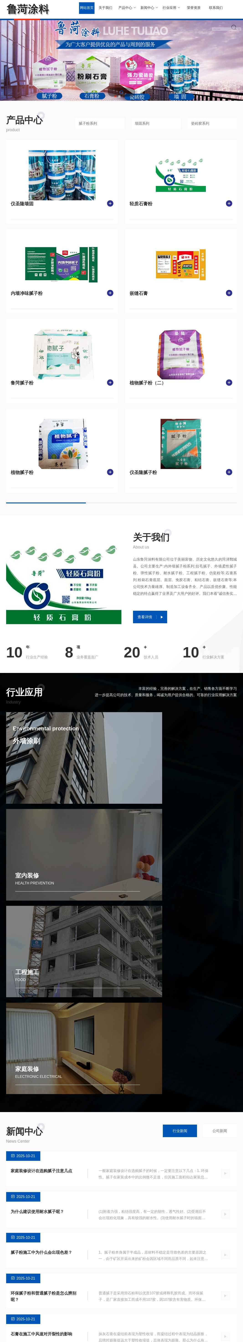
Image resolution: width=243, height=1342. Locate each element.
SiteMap (231, 1334)
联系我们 (213, 9)
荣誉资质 (191, 9)
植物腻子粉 (22, 472)
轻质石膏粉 (141, 203)
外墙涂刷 (33, 747)
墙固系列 (142, 123)
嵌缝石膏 (139, 293)
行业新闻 (180, 960)
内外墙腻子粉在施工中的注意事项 (41, 1204)
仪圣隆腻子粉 (143, 472)
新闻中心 (148, 9)
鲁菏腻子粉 (22, 382)
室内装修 (146, 789)
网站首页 (86, 9)
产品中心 (127, 9)
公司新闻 (219, 960)
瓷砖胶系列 (200, 123)
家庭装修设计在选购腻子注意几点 (41, 1000)
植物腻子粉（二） (148, 382)
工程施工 (27, 897)
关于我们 (105, 9)
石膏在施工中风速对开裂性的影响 (41, 1163)
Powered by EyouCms (88, 1334)
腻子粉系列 (88, 123)
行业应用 (170, 9)
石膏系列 (42, 1313)
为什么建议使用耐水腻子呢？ (37, 1040)
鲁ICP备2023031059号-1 (124, 1334)
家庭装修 (146, 897)
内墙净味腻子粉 (27, 293)
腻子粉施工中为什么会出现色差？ (41, 1081)
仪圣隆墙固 (22, 203)
